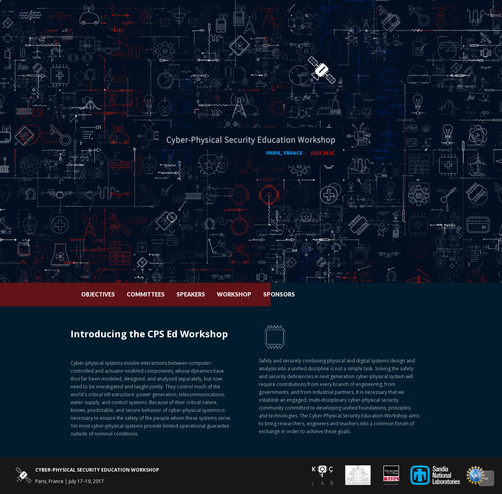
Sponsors (342, 294)
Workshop (297, 294)
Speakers (253, 294)
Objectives (161, 294)
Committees (208, 294)
